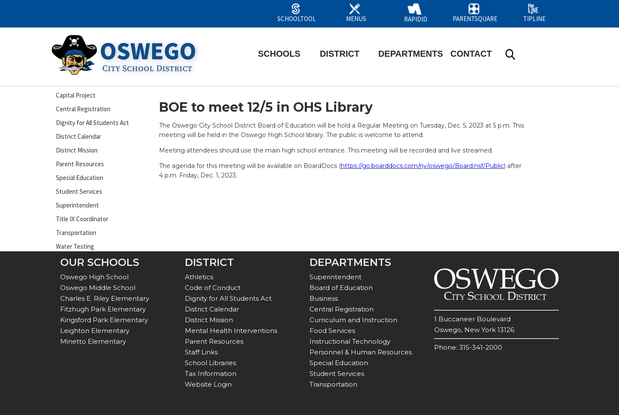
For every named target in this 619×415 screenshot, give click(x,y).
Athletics (199, 277)
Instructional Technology (350, 341)
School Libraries (210, 363)
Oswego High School (94, 277)
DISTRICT (339, 53)
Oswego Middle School (97, 288)
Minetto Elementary (93, 341)
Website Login (208, 384)
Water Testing (75, 246)
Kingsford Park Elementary (104, 320)
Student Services (79, 191)
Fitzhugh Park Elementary (103, 309)
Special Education (79, 178)
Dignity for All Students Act (92, 123)
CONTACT (471, 53)
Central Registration (83, 109)
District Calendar (78, 136)
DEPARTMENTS (410, 53)
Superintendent (77, 205)
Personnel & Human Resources (361, 352)
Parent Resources (80, 164)
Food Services (332, 331)
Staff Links (201, 352)
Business (324, 298)
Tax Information (210, 373)
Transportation (76, 233)
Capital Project (75, 95)
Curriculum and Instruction (353, 320)
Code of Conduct (213, 288)
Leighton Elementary (94, 331)
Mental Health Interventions (231, 331)
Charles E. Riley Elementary (104, 298)
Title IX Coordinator (82, 219)
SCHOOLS (279, 53)
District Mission (77, 150)
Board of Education (341, 288)
